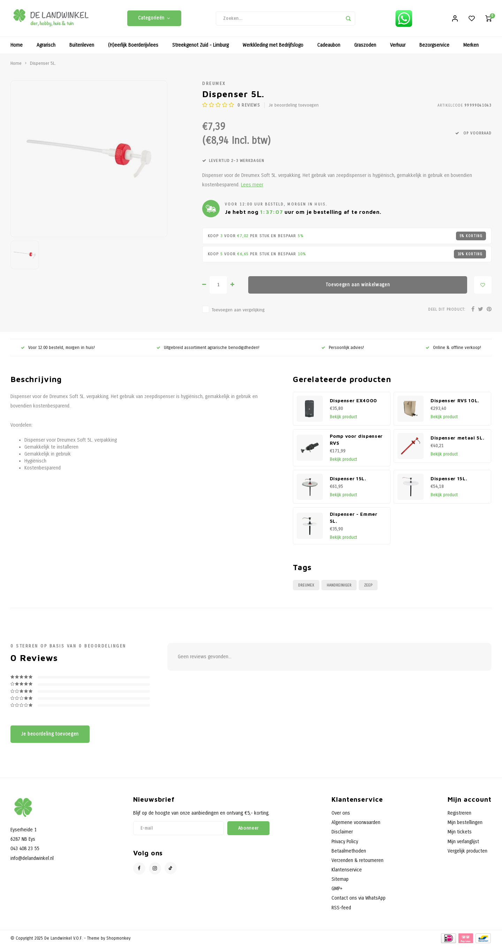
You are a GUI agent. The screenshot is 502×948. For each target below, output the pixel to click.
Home (16, 47)
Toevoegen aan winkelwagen (358, 286)
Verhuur (397, 47)
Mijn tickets (460, 834)
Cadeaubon (328, 47)
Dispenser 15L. (348, 480)
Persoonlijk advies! (342, 349)
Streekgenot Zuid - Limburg (200, 47)
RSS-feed (341, 909)
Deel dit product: (446, 311)
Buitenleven (81, 47)
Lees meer (252, 186)
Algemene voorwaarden (356, 824)
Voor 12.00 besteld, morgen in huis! (58, 349)
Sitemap (340, 881)
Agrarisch (46, 47)
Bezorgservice (434, 47)
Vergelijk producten (467, 852)
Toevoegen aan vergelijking (238, 311)
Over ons (341, 815)
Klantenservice (347, 872)
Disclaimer (342, 834)
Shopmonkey (118, 939)
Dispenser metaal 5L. (457, 439)
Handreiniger (339, 586)
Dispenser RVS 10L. (455, 402)
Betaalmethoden (349, 852)
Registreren (459, 815)
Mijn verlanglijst (463, 843)
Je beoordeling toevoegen (294, 106)
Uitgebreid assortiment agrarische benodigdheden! (208, 349)
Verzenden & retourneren (357, 862)
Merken (471, 47)
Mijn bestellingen (465, 824)
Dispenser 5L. (43, 65)
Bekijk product (343, 418)
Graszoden (365, 47)
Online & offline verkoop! (453, 349)
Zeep (368, 586)
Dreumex (214, 85)
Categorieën (154, 19)
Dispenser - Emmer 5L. (354, 519)
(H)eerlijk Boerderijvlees (133, 47)
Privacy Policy (345, 843)
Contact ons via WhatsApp (359, 900)
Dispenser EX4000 (354, 402)
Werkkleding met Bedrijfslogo (273, 47)
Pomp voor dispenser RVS (356, 441)
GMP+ (337, 890)
